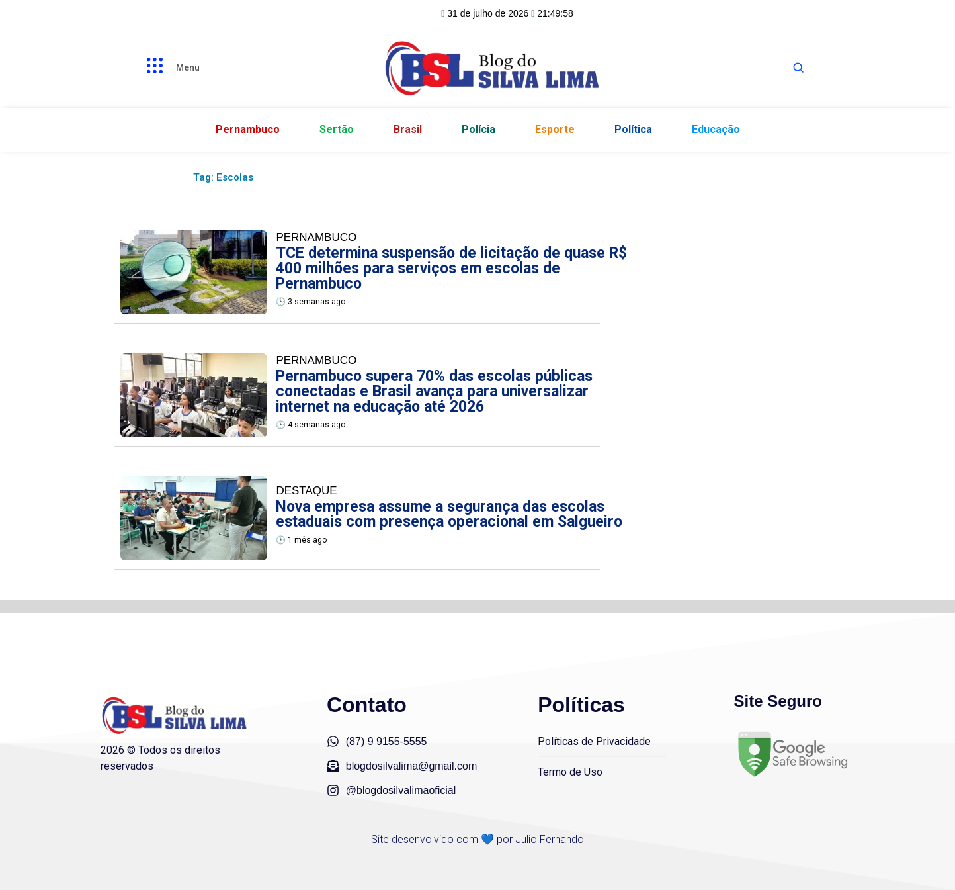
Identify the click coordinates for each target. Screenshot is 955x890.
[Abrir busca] (798, 67)
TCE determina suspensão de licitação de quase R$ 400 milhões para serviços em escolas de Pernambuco (451, 268)
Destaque (306, 490)
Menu (188, 67)
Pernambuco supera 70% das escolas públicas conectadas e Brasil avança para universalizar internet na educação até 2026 (434, 391)
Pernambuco (316, 237)
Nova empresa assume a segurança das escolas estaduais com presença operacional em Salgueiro (449, 514)
